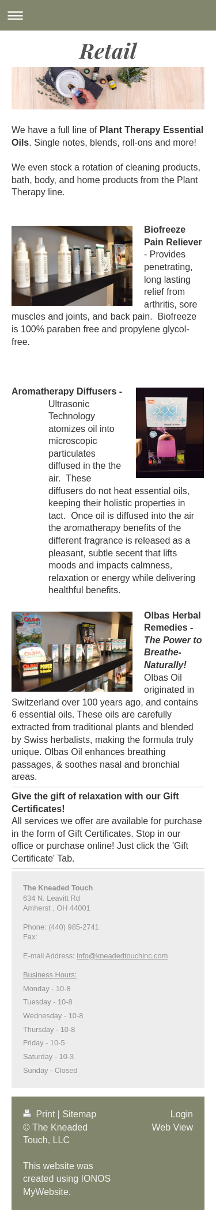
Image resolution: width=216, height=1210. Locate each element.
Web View (172, 1127)
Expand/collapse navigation (108, 15)
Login (181, 1114)
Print (40, 1114)
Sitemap (79, 1114)
